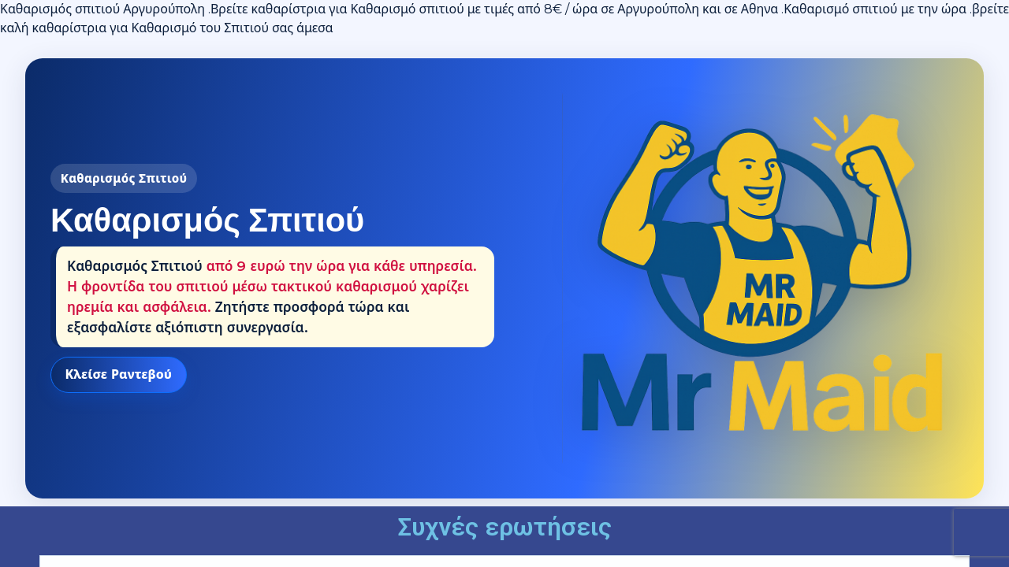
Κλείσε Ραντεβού (118, 374)
